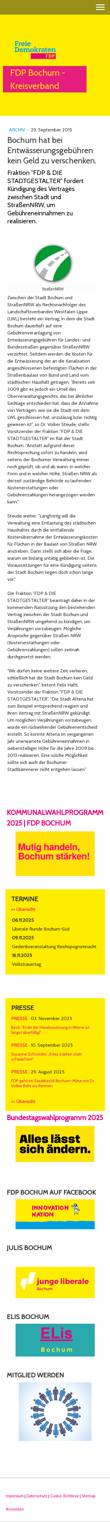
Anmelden (15, 1509)
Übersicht (25, 909)
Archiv (17, 130)
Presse (19, 1018)
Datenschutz (37, 1496)
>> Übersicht (23, 1101)
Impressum (15, 1496)
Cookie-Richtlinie (64, 1496)
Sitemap (88, 1496)
